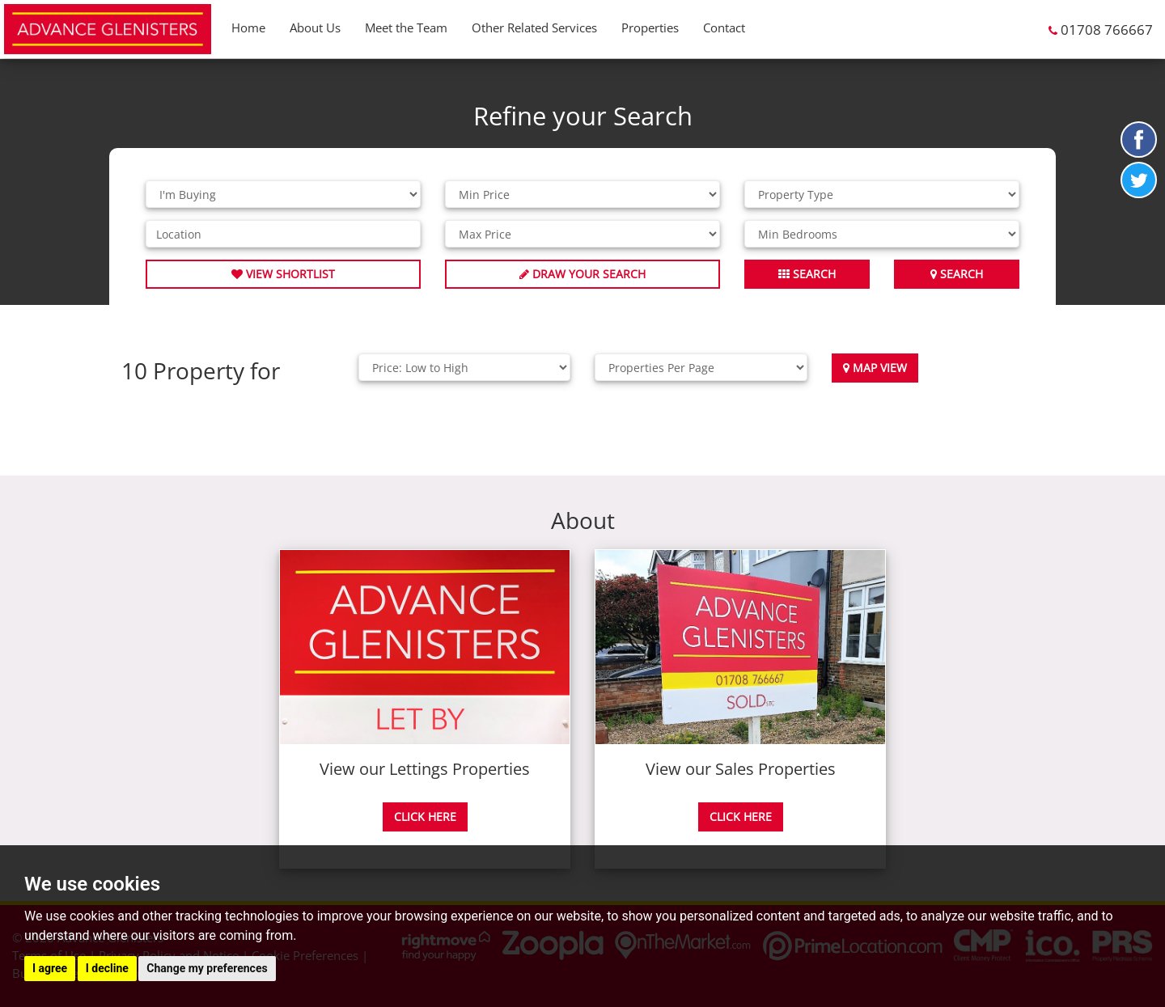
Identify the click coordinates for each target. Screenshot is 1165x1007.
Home (248, 27)
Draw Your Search (582, 273)
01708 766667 (1107, 29)
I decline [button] (107, 968)
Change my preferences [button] (206, 968)
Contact (724, 27)
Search (956, 273)
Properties (650, 27)
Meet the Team (406, 27)
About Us (315, 27)
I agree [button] (49, 968)
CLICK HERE (425, 816)
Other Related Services (534, 27)
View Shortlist (283, 273)
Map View (875, 367)
